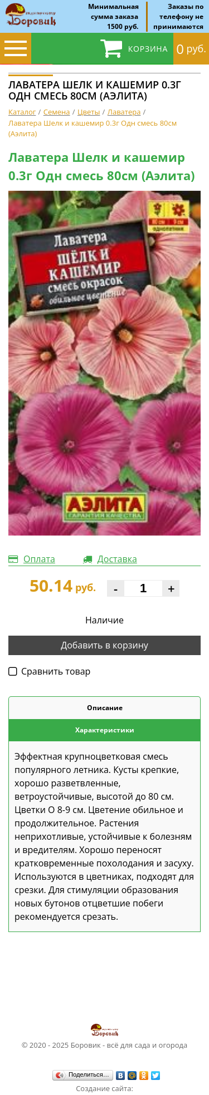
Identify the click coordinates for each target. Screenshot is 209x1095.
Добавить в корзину (104, 645)
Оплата (39, 559)
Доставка (117, 559)
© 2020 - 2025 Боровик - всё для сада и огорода (105, 1036)
